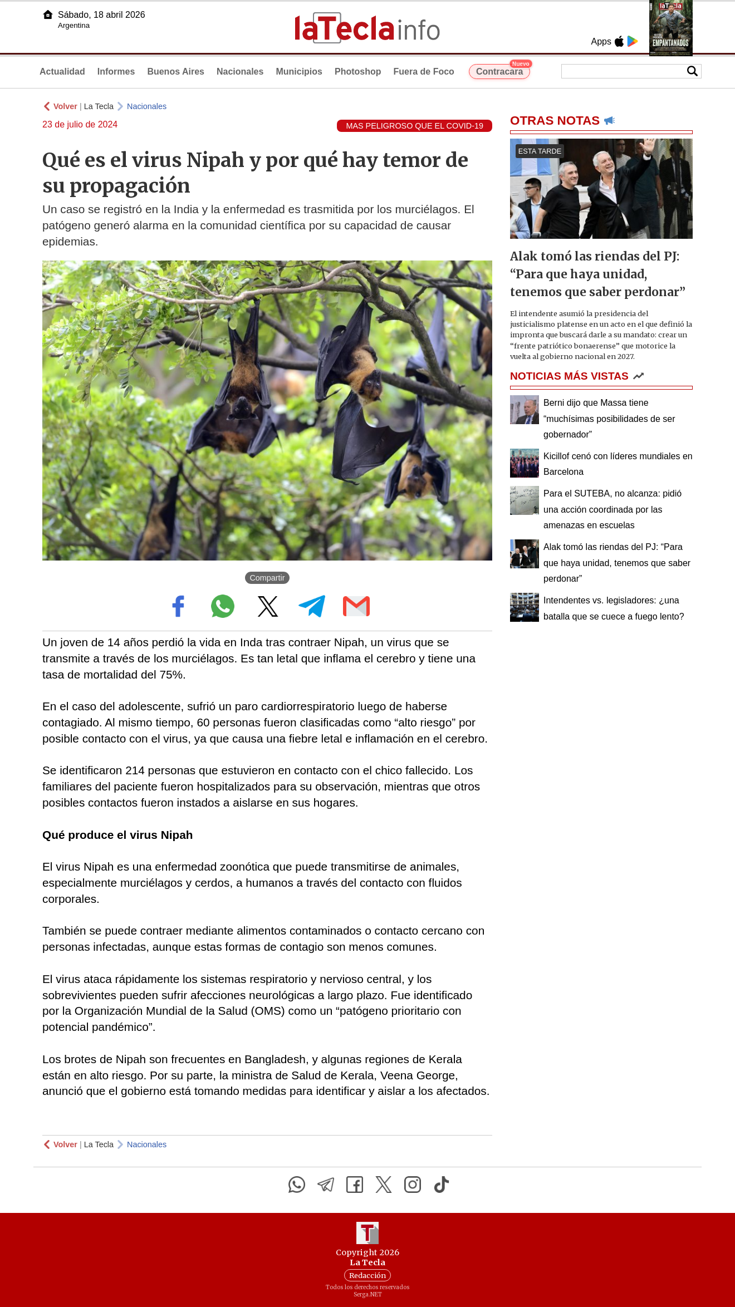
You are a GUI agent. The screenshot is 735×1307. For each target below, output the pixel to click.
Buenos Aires (175, 71)
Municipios (299, 71)
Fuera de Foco (424, 71)
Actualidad (62, 71)
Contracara (503, 70)
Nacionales (240, 71)
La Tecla (99, 106)
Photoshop (358, 71)
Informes (116, 71)
